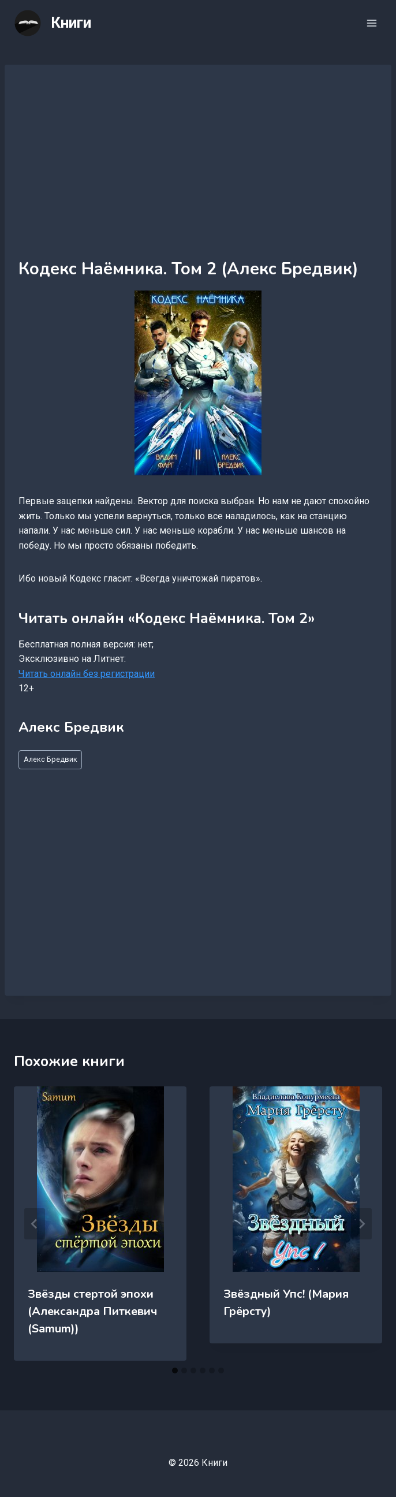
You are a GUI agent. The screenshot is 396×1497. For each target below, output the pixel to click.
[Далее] (361, 1223)
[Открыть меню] (371, 23)
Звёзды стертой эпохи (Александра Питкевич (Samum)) (92, 1311)
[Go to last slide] (34, 1223)
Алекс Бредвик (50, 759)
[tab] (175, 1370)
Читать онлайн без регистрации (86, 673)
